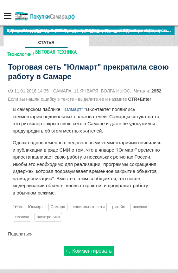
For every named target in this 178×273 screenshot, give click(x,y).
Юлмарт (35, 207)
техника (22, 217)
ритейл (118, 207)
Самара (58, 207)
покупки (140, 207)
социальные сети (89, 207)
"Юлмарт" (72, 109)
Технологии (19, 54)
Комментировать (89, 251)
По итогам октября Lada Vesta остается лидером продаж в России (74, 30)
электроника (48, 217)
